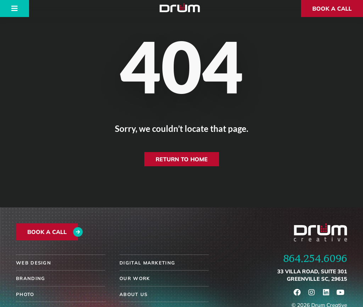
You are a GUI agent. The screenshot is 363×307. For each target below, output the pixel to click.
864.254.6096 (315, 258)
